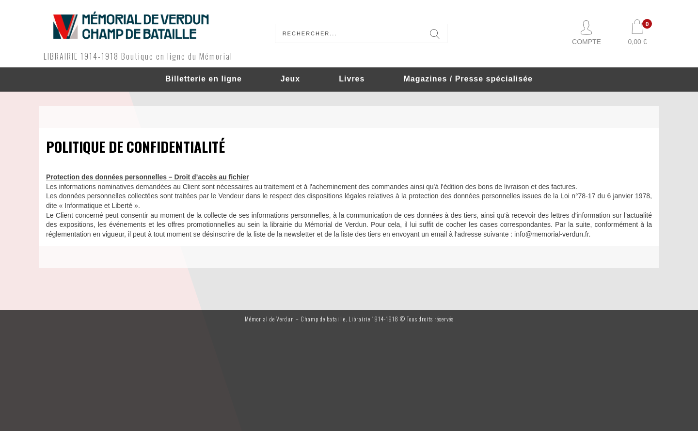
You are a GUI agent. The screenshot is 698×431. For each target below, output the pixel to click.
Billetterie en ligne (203, 79)
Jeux (290, 79)
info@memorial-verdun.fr (551, 234)
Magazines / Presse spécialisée (468, 79)
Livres (352, 79)
